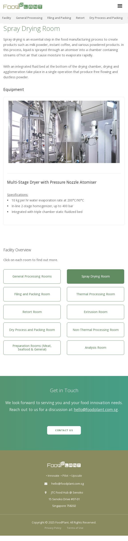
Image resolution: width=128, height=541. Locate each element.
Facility (6, 18)
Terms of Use (75, 527)
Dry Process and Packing (106, 18)
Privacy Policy (53, 527)
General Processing (29, 18)
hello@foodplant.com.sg (96, 409)
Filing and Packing (59, 18)
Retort (80, 18)
